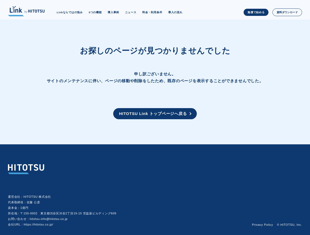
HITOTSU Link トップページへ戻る (153, 113)
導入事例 (113, 12)
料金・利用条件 (152, 12)
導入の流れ (175, 12)
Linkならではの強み (70, 12)
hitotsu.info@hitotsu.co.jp (48, 218)
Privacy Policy (262, 224)
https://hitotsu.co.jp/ (38, 224)
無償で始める (256, 12)
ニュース (130, 12)
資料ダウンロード (287, 12)
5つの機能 (95, 12)
